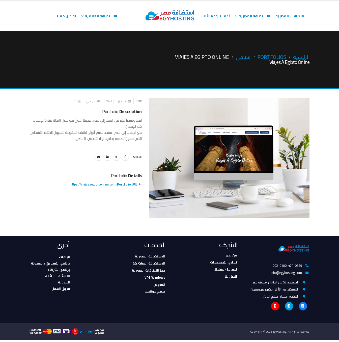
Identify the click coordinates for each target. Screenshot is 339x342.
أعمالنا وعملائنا (217, 16)
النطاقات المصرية (289, 16)
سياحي (90, 101)
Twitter (116, 157)
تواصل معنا (66, 16)
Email (98, 157)
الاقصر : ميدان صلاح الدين (280, 298)
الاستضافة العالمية (101, 16)
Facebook (125, 157)
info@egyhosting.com (286, 273)
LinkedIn (107, 157)
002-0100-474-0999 (287, 266)
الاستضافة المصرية (254, 16)
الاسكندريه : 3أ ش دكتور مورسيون (274, 290)
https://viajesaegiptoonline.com (93, 184)
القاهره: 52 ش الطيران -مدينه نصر (276, 283)
